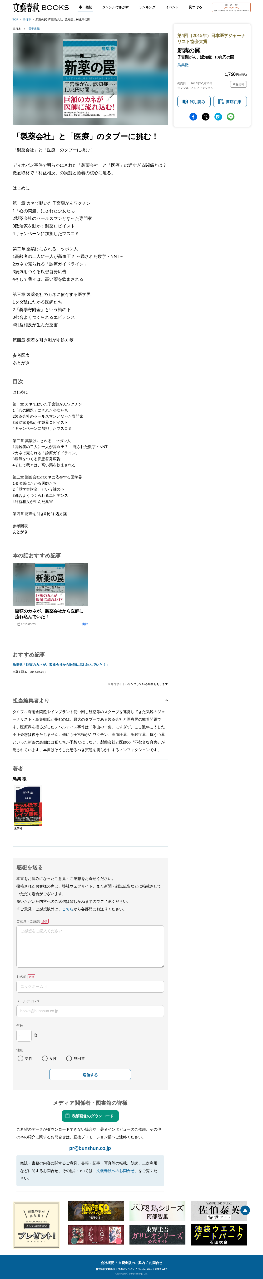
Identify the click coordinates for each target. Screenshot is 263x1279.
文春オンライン (126, 1269)
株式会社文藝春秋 (105, 1269)
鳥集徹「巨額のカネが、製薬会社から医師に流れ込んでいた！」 (61, 664)
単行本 (27, 19)
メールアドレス (28, 1001)
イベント (172, 7)
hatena (218, 117)
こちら (68, 909)
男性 (29, 1058)
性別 (19, 1050)
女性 (53, 1058)
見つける (195, 7)
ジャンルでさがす (115, 7)
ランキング (147, 7)
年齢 (19, 1025)
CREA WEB (161, 1269)
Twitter (205, 117)
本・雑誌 (85, 7)
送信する (90, 1075)
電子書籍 (34, 28)
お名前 (21, 977)
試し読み (197, 101)
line (230, 117)
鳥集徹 (183, 64)
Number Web (145, 1269)
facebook (193, 117)
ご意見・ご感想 (28, 921)
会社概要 (107, 1263)
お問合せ (155, 1263)
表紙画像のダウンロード (93, 1116)
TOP (15, 19)
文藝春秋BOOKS (41, 7)
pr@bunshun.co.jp (90, 1148)
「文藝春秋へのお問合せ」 (115, 1170)
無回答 (79, 1058)
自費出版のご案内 (131, 1263)
